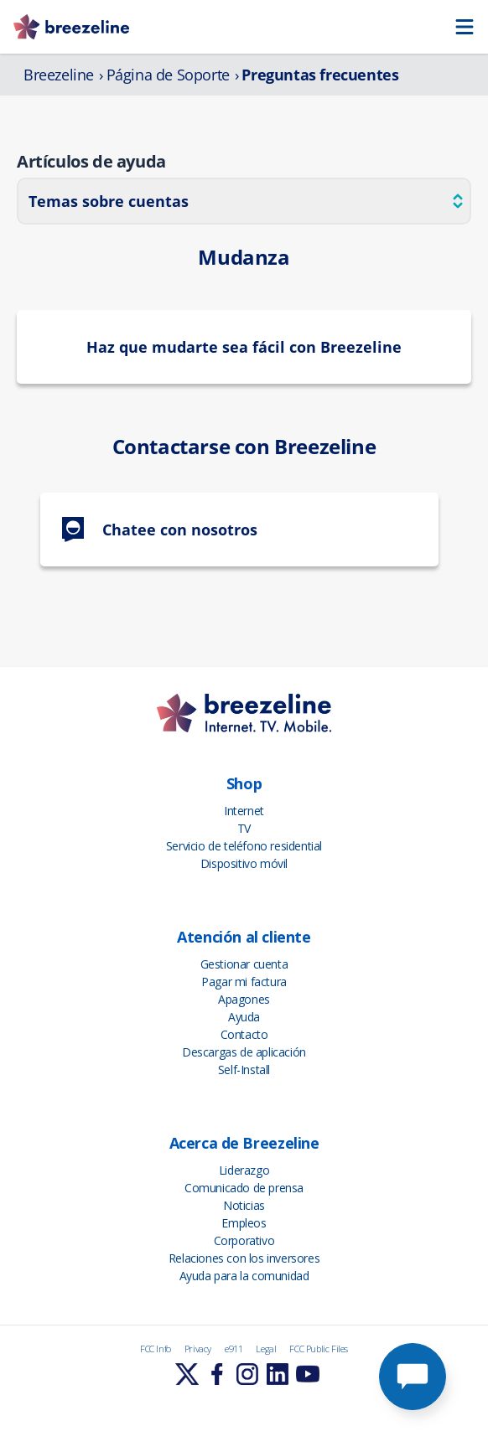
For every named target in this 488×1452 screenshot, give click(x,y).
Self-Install (244, 1069)
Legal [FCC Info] (266, 1348)
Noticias (244, 1205)
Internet (244, 811)
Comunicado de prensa (244, 1188)
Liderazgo (244, 1170)
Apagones (244, 999)
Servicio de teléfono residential (244, 846)
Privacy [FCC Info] (197, 1348)
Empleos (243, 1223)
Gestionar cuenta (244, 964)
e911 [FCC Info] (233, 1348)
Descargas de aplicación (244, 1052)
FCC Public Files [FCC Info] (318, 1348)
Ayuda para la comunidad (244, 1276)
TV (244, 828)
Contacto (244, 1034)
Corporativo (244, 1240)
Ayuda (244, 1017)
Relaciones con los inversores (244, 1258)
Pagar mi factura (244, 982)
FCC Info (155, 1348)
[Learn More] (187, 1374)
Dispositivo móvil (244, 863)
